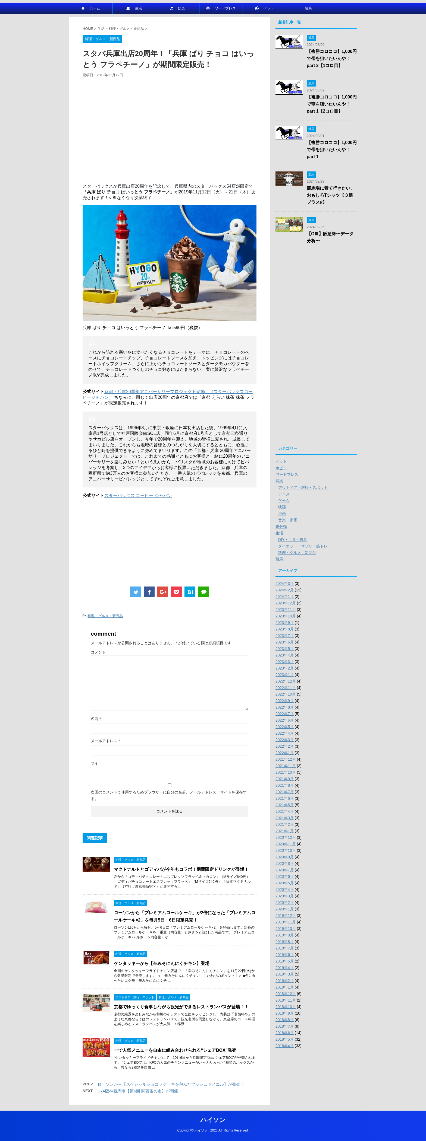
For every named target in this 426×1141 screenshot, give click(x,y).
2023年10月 (285, 616)
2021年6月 (284, 798)
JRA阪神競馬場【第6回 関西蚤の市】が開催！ (140, 1091)
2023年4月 (284, 655)
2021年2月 (284, 824)
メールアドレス (105, 741)
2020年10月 (285, 850)
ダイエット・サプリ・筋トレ (303, 546)
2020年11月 (285, 844)
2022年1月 (284, 753)
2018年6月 (284, 1033)
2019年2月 (284, 981)
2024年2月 (284, 590)
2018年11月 (285, 1000)
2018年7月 (284, 1026)
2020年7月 (284, 870)
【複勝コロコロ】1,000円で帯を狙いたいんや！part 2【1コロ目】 (332, 58)
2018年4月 (284, 1046)
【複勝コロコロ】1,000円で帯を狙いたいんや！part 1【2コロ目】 (332, 104)
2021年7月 (284, 792)
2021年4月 (284, 811)
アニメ (284, 494)
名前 (96, 718)
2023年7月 (284, 635)
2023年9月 (284, 622)
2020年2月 (284, 902)
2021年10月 (285, 772)
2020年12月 (285, 837)
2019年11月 (285, 922)
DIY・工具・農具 (292, 539)
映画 (282, 507)
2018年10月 (285, 1007)
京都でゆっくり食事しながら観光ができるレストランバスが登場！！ (181, 1007)
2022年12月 (285, 681)
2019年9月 (284, 935)
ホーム (90, 8)
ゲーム (284, 500)
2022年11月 (285, 688)
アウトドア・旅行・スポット (303, 487)
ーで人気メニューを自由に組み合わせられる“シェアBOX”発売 (175, 1050)
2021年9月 (284, 779)
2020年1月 (284, 909)
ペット (264, 8)
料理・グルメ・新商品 (105, 616)
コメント (98, 652)
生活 (134, 8)
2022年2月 (284, 746)
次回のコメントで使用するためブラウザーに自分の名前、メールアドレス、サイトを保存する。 (169, 795)
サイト (96, 763)
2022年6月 (284, 720)
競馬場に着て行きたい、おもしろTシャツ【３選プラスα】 (331, 195)
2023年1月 (284, 675)
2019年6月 (284, 954)
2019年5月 (284, 961)
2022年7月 (284, 714)
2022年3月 (284, 740)
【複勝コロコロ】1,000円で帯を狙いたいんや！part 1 (332, 149)
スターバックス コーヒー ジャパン (138, 495)
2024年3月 (284, 583)
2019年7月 (284, 948)
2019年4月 (284, 967)
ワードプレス (221, 8)
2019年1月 (284, 987)
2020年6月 (284, 876)
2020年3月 (284, 896)
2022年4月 (284, 733)
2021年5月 (284, 805)
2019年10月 (285, 928)
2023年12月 (285, 603)
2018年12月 (285, 994)
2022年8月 (284, 707)
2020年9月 (284, 857)
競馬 (308, 8)
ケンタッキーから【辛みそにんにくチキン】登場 (161, 963)
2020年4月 (284, 889)
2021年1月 (284, 831)
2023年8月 (284, 629)
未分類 (281, 526)
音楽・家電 (287, 520)
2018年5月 (284, 1039)
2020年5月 (284, 883)
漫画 (282, 513)
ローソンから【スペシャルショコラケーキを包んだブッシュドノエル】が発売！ (171, 1084)
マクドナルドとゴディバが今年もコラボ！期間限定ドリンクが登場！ (181, 869)
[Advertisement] (169, 133)
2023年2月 (284, 668)
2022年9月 (284, 701)
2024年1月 (284, 596)
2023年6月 (284, 642)
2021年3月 (284, 818)
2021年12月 (285, 759)
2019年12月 (285, 915)
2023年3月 (284, 661)
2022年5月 (284, 727)
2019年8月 (284, 941)
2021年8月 (284, 785)
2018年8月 (284, 1020)
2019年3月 (284, 974)
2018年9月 (284, 1013)
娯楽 (177, 8)
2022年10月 (285, 694)
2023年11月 (285, 609)
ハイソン (213, 1120)
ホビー (281, 468)
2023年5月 (284, 648)
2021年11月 (285, 766)
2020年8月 (284, 863)
